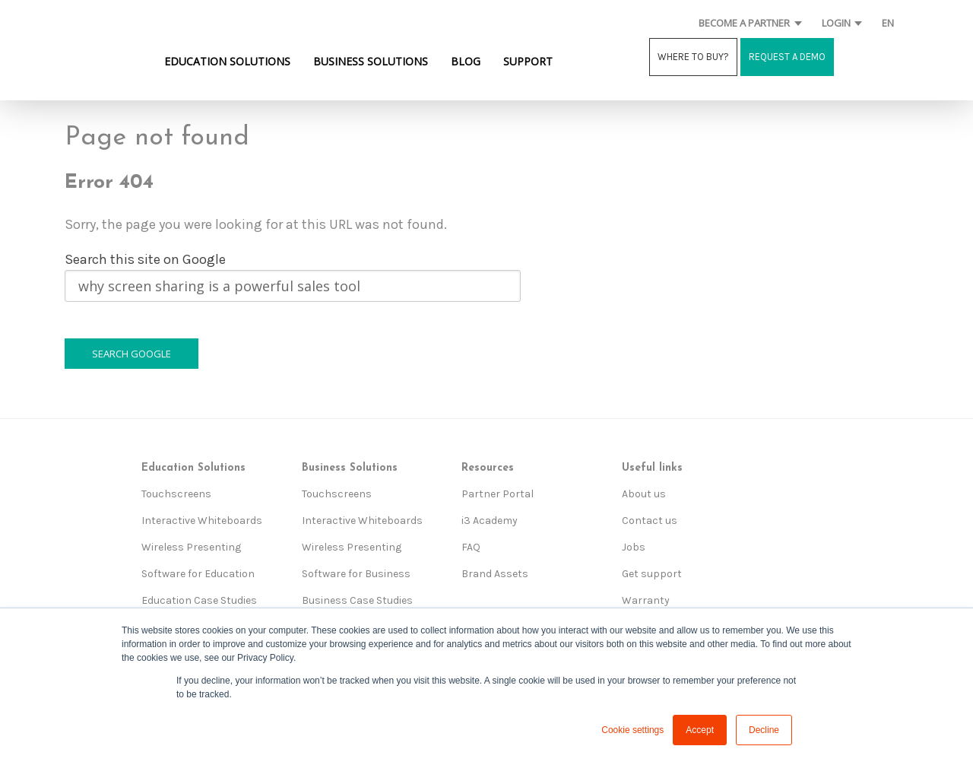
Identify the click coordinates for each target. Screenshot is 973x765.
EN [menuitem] (888, 23)
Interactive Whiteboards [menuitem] (201, 520)
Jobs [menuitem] (633, 547)
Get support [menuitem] (652, 573)
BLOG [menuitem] (465, 61)
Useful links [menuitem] (652, 468)
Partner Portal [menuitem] (497, 493)
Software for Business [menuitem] (356, 573)
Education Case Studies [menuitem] (199, 600)
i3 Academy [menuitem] (489, 520)
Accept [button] (700, 730)
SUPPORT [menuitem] (528, 61)
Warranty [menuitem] (646, 600)
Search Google (131, 353)
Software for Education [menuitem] (198, 573)
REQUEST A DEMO (787, 56)
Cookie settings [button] (632, 730)
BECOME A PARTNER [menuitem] (744, 23)
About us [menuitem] (644, 493)
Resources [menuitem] (487, 468)
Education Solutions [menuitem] (193, 468)
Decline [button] (764, 730)
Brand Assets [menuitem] (494, 573)
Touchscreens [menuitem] (176, 493)
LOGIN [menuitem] (836, 23)
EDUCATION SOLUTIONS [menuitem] (227, 61)
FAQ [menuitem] (470, 547)
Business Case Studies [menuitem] (357, 600)
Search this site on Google (145, 259)
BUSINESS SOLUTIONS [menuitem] (370, 61)
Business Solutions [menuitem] (350, 468)
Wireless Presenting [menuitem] (191, 547)
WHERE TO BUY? (693, 56)
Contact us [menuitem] (649, 520)
